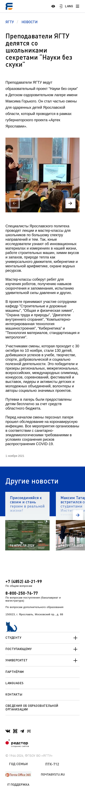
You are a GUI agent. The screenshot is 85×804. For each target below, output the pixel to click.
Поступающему (42, 649)
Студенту (42, 638)
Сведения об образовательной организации (31, 707)
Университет (42, 660)
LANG (69, 6)
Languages (14, 683)
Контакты (13, 694)
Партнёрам (14, 671)
